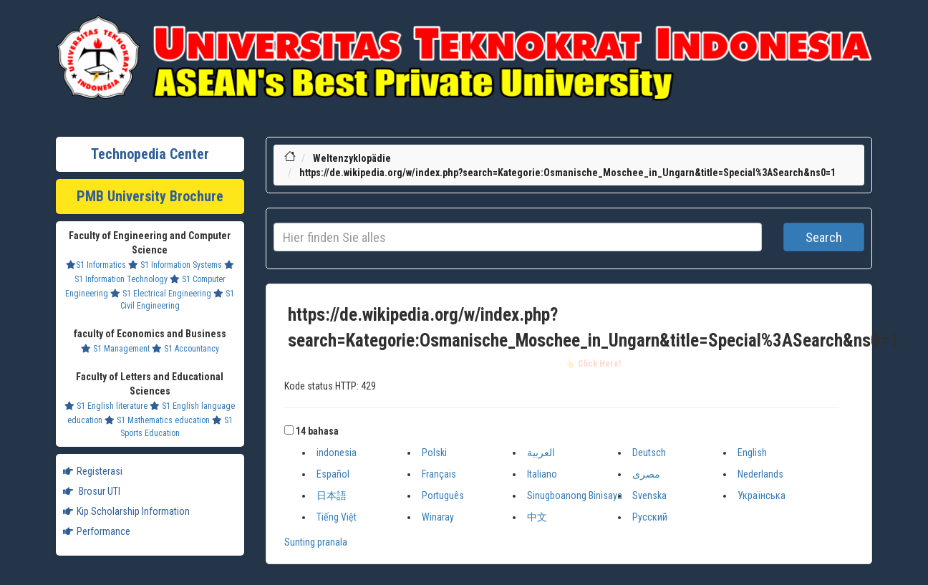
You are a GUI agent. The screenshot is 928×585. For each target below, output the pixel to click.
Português (443, 495)
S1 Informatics (96, 265)
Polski (434, 452)
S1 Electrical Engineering (160, 294)
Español (332, 474)
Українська (762, 495)
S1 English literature (106, 406)
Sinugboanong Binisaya (574, 495)
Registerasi (92, 471)
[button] (289, 430)
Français (439, 474)
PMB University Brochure (150, 196)
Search (824, 237)
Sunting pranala (315, 542)
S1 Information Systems (175, 265)
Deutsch (649, 452)
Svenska (649, 495)
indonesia (336, 452)
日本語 (331, 495)
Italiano (542, 474)
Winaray (438, 517)
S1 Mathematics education (157, 420)
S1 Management (115, 349)
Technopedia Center (150, 154)
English (752, 452)
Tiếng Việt (336, 517)
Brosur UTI (91, 491)
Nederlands (760, 474)
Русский (649, 517)
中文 (537, 517)
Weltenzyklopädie (352, 158)
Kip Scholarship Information (126, 511)
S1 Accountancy (185, 349)
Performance (96, 531)
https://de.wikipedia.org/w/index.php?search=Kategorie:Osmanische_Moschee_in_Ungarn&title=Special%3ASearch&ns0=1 (567, 172)
